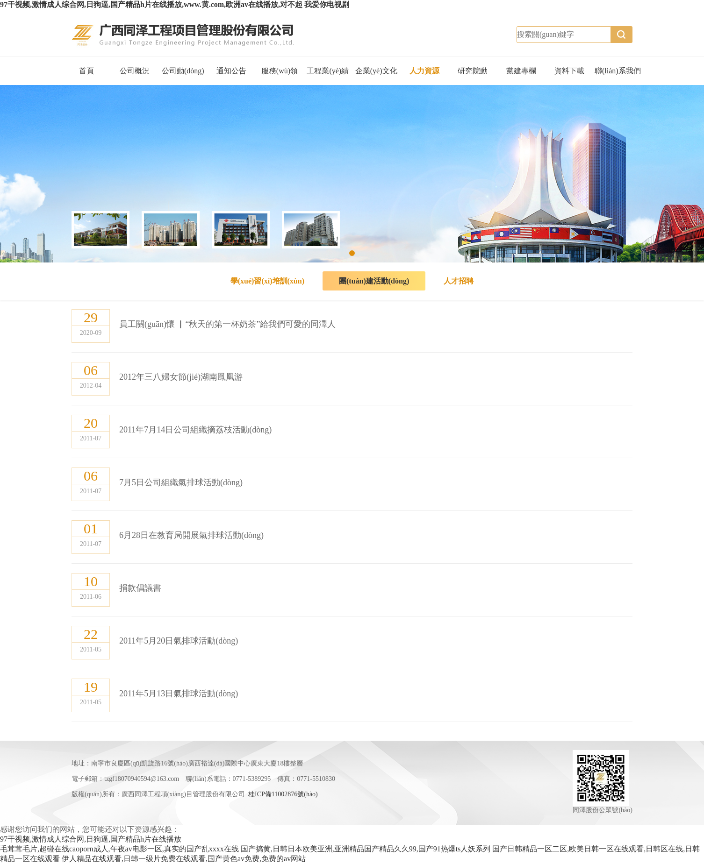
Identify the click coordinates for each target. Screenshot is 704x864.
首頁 (86, 71)
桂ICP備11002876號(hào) (283, 794)
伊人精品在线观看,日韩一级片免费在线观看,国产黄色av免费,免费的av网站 (184, 859)
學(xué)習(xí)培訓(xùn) (267, 281)
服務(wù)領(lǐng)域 (279, 76)
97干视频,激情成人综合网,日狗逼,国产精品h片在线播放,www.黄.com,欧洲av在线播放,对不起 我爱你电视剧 (174, 4)
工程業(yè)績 (328, 71)
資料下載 (569, 71)
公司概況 (135, 71)
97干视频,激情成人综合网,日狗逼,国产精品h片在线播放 (90, 839)
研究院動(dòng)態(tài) (473, 76)
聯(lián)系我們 (618, 71)
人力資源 (424, 71)
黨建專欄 (521, 71)
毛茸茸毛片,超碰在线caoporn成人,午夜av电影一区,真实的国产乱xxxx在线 (119, 849)
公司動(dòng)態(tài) (183, 76)
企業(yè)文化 (376, 71)
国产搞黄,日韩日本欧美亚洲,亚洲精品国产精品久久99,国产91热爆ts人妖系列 (366, 849)
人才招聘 (459, 281)
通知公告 (231, 71)
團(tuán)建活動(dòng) (374, 281)
